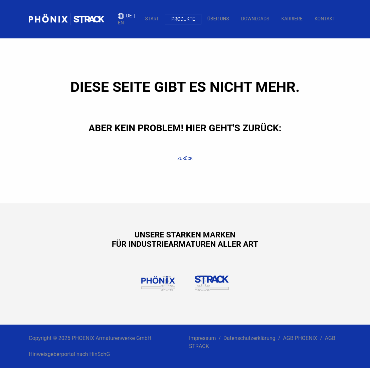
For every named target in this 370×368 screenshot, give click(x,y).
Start (152, 18)
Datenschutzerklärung (249, 338)
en (121, 22)
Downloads (255, 18)
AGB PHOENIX (300, 338)
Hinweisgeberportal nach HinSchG (69, 354)
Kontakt (325, 18)
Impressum (202, 338)
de (129, 15)
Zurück (185, 158)
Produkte (183, 19)
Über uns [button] (218, 18)
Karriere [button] (292, 18)
